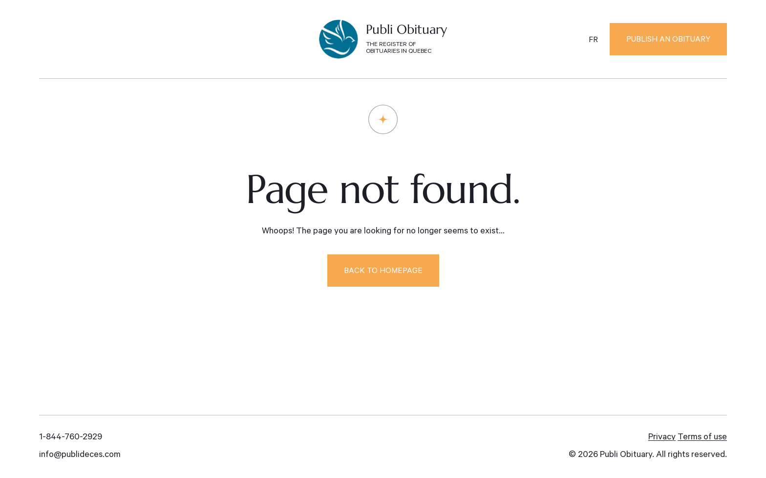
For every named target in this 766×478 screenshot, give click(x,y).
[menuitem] (593, 41)
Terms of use (702, 438)
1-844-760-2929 (70, 438)
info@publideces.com (80, 455)
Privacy (662, 438)
